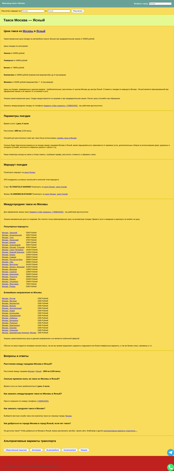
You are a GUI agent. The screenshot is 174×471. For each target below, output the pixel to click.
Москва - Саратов (9, 272)
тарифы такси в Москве (66, 138)
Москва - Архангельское (12, 235)
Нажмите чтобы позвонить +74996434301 (61, 106)
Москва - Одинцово (10, 330)
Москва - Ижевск (9, 279)
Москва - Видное (9, 306)
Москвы (28, 31)
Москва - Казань (8, 255)
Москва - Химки (8, 311)
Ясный (40, 31)
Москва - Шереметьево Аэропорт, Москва (19, 333)
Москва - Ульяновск (10, 282)
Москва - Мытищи (9, 301)
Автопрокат (36, 450)
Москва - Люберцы (9, 318)
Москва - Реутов (8, 298)
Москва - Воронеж (9, 269)
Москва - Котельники (10, 313)
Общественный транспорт (16, 450)
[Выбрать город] (160, 3)
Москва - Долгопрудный (12, 308)
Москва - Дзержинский (11, 316)
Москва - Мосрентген (10, 303)
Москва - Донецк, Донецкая (13, 267)
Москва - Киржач (9, 242)
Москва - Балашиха (10, 320)
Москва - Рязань (8, 286)
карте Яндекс (29, 172)
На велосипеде (69, 450)
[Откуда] (32, 11)
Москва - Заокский (9, 233)
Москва (21, 3)
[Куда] (58, 11)
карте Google (61, 187)
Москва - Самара (9, 257)
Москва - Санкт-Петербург (13, 250)
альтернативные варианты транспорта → (121, 431)
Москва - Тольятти (9, 277)
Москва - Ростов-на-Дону (12, 260)
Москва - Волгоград (10, 264)
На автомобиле (52, 450)
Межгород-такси (9, 3)
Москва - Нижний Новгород (13, 252)
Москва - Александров (11, 245)
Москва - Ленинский (10, 240)
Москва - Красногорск (11, 325)
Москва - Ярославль (10, 284)
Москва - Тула (8, 238)
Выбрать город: (141, 4)
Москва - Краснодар (10, 274)
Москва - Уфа (7, 262)
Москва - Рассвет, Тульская (13, 247)
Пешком (84, 450)
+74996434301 (43, 401)
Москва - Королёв (9, 328)
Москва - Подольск (9, 323)
